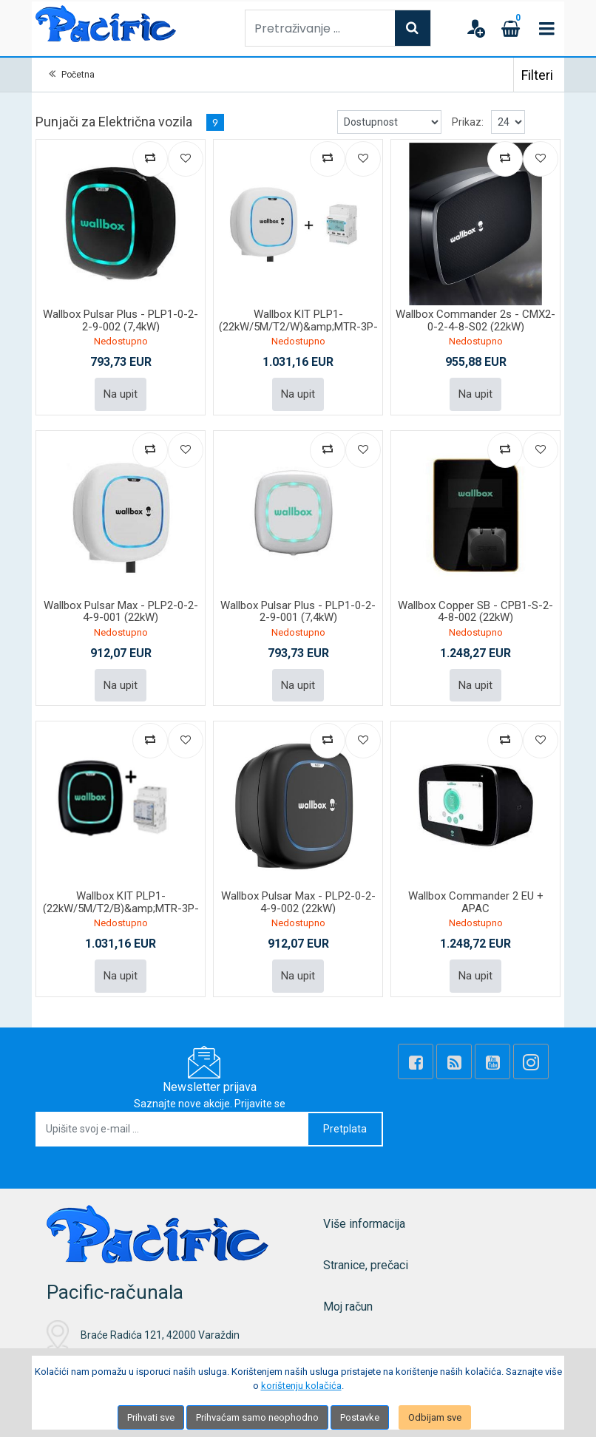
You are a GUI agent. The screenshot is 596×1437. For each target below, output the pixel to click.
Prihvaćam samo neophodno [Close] (257, 1417)
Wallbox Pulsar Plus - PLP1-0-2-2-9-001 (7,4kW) (298, 612)
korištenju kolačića (301, 1385)
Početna (78, 74)
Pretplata (345, 1129)
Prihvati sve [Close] (151, 1417)
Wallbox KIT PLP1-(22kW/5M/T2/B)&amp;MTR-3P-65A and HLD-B (121, 908)
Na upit (121, 394)
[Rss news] (454, 1061)
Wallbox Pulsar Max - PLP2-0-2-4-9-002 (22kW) (298, 902)
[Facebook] (415, 1061)
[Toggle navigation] (546, 28)
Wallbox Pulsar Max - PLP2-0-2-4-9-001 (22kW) (121, 612)
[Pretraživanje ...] (320, 28)
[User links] (475, 28)
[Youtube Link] (492, 1061)
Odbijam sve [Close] (434, 1417)
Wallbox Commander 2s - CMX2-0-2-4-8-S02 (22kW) (475, 320)
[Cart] (511, 28)
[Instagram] (531, 1061)
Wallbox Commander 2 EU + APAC (475, 902)
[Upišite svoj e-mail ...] (172, 1129)
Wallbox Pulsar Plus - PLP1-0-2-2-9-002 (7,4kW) (120, 320)
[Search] (412, 28)
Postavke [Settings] (359, 1417)
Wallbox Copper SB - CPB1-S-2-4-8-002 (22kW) (475, 612)
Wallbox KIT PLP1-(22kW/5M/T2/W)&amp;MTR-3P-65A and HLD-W (298, 326)
